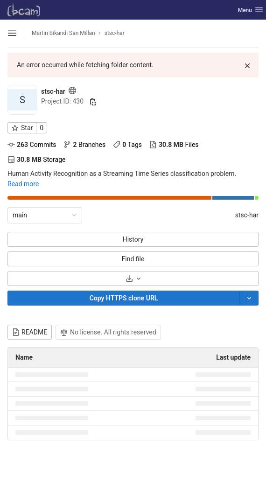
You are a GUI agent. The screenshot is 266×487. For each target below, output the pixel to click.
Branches (84, 144)
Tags (127, 144)
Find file (133, 259)
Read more (23, 184)
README (29, 332)
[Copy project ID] (92, 101)
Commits (31, 144)
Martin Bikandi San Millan (63, 33)
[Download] (133, 278)
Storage (36, 159)
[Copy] (123, 298)
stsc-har (247, 215)
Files (174, 144)
